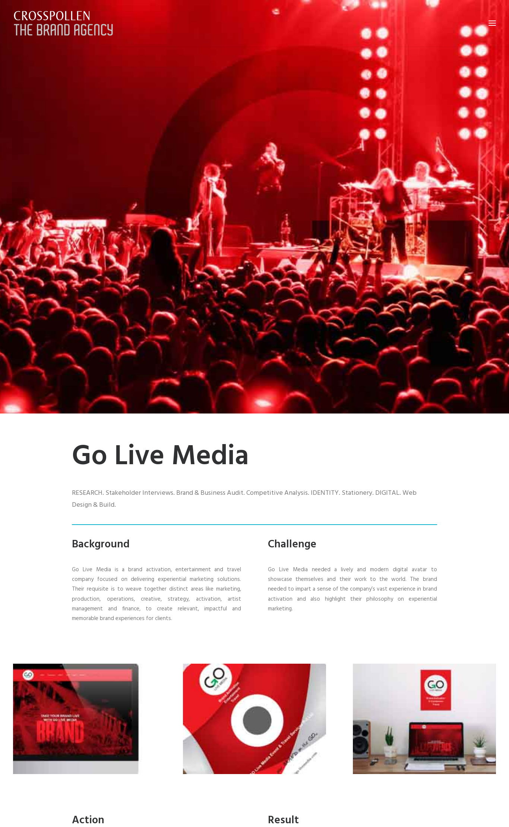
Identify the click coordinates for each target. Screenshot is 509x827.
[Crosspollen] (63, 23)
